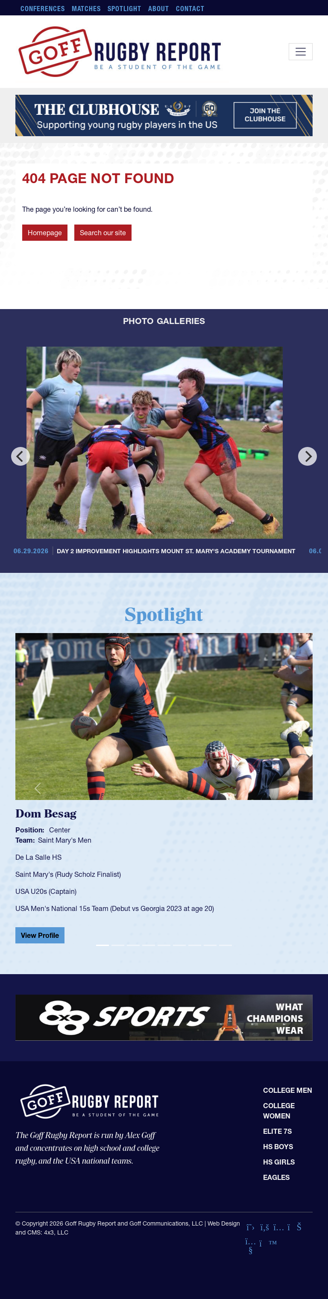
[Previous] (20, 456)
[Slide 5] (164, 945)
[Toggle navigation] (301, 51)
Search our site (103, 232)
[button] (37, 788)
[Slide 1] (102, 945)
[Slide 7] (194, 945)
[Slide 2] (117, 945)
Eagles (276, 1177)
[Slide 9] (225, 945)
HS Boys (278, 1146)
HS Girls (279, 1162)
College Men (287, 1090)
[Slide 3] (133, 945)
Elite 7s (277, 1131)
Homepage (45, 232)
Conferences (42, 8)
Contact (190, 8)
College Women (279, 1110)
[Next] (307, 456)
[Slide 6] (179, 945)
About (158, 8)
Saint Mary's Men (64, 840)
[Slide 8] (210, 945)
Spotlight (124, 8)
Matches (86, 8)
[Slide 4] (148, 945)
